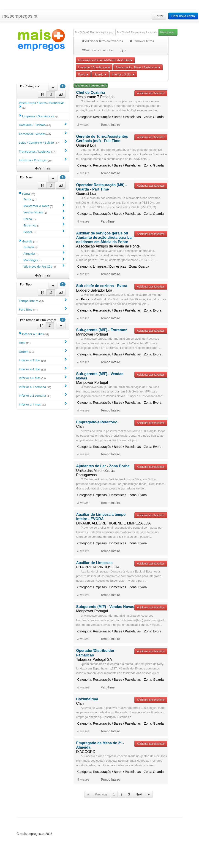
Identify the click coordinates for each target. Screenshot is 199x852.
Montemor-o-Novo (44, 206)
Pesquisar (167, 32)
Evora (83, 74)
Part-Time (43, 309)
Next (139, 794)
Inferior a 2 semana (43, 395)
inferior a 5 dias (123, 74)
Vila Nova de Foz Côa (44, 266)
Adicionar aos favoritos (150, 93)
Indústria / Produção (43, 160)
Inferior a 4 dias (43, 369)
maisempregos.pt (19, 16)
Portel (44, 232)
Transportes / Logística (43, 151)
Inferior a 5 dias (34, 334)
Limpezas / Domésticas (94, 67)
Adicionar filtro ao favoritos (102, 41)
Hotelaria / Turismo (43, 125)
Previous (101, 794)
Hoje (43, 342)
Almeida (44, 253)
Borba (44, 219)
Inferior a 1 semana (43, 386)
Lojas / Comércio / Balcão (43, 142)
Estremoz (44, 225)
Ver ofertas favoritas (98, 50)
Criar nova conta (183, 16)
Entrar (159, 16)
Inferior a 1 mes (43, 404)
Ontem (43, 351)
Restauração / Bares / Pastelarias (138, 67)
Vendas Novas (44, 212)
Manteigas (44, 260)
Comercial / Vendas (43, 134)
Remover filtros (142, 41)
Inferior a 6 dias (43, 378)
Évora (44, 199)
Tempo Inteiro (43, 300)
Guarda (100, 74)
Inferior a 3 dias (43, 360)
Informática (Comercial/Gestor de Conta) (105, 60)
